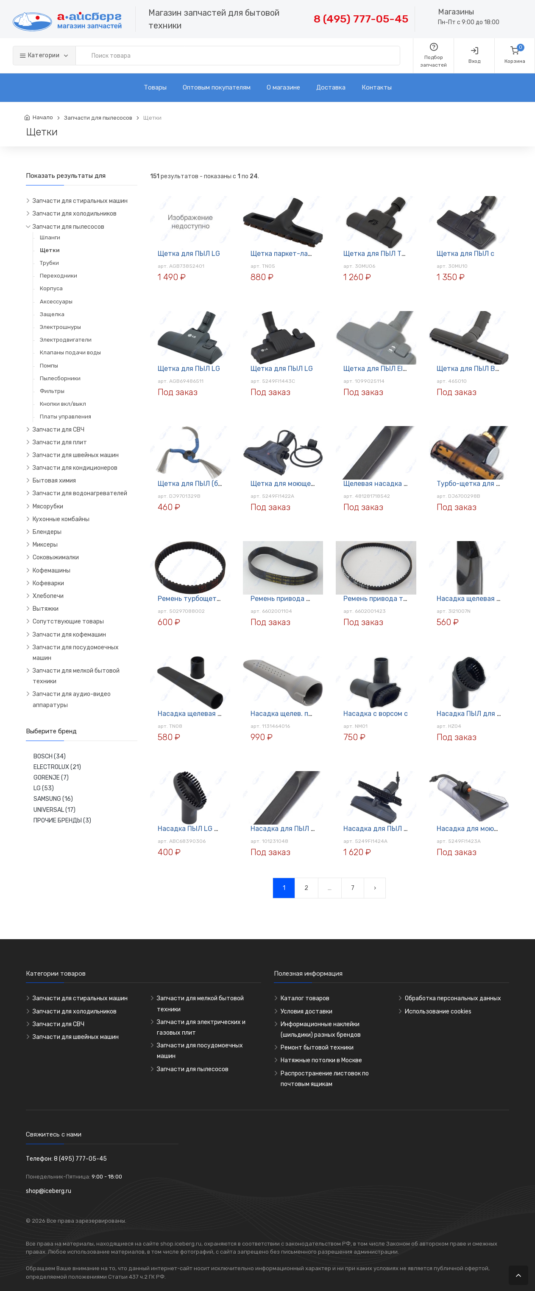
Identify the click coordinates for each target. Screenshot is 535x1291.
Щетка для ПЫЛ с (465, 254)
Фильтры (52, 391)
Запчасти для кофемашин (69, 634)
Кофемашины (51, 570)
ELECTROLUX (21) (57, 767)
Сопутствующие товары (68, 621)
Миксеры (45, 544)
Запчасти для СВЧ (58, 429)
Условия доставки (306, 1011)
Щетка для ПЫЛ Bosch (473, 369)
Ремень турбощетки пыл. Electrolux (216, 599)
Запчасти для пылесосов (98, 118)
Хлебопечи (48, 596)
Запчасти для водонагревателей (80, 493)
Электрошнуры (60, 327)
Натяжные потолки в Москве (321, 1060)
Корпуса (51, 288)
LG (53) (43, 788)
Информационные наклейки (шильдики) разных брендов (321, 1029)
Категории (40, 55)
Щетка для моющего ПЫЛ (292, 484)
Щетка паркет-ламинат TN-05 (301, 254)
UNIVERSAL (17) (54, 810)
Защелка (52, 314)
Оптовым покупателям (217, 87)
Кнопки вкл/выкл (63, 404)
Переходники (58, 275)
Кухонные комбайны (61, 519)
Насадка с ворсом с (375, 714)
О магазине (283, 87)
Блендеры (47, 532)
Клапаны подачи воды (70, 352)
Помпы (49, 365)
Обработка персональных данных (453, 998)
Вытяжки (46, 608)
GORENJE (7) (51, 777)
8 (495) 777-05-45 (361, 19)
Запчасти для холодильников (75, 213)
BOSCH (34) (49, 756)
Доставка (331, 87)
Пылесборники (60, 378)
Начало (43, 117)
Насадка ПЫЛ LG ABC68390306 (209, 829)
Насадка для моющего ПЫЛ (482, 829)
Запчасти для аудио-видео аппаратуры (72, 699)
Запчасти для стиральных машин (80, 201)
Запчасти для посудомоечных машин (76, 653)
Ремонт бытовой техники (317, 1047)
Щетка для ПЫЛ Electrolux (386, 369)
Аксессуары (56, 301)
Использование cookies (438, 1011)
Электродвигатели (66, 340)
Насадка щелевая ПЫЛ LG (479, 599)
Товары (155, 87)
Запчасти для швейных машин (76, 455)
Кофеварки (48, 583)
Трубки (49, 263)
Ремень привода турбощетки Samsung (407, 599)
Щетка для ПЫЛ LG (189, 254)
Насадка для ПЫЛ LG (377, 829)
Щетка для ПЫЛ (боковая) (200, 484)
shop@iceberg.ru (48, 1191)
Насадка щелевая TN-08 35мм (207, 714)
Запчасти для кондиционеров (75, 467)
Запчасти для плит (60, 442)
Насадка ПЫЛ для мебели (479, 714)
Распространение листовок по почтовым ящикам (325, 1079)
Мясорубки (48, 506)
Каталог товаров (305, 998)
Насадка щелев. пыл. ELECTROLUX (306, 714)
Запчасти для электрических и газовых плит (201, 1027)
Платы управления (65, 416)
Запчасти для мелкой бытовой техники (76, 676)
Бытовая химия (54, 480)
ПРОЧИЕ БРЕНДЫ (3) (62, 820)
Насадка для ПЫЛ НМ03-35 (295, 829)
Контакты (377, 87)
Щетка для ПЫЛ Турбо (380, 254)
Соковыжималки (56, 557)
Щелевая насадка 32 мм (383, 484)
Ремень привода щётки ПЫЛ (297, 599)
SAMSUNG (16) (53, 799)
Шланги (50, 237)
